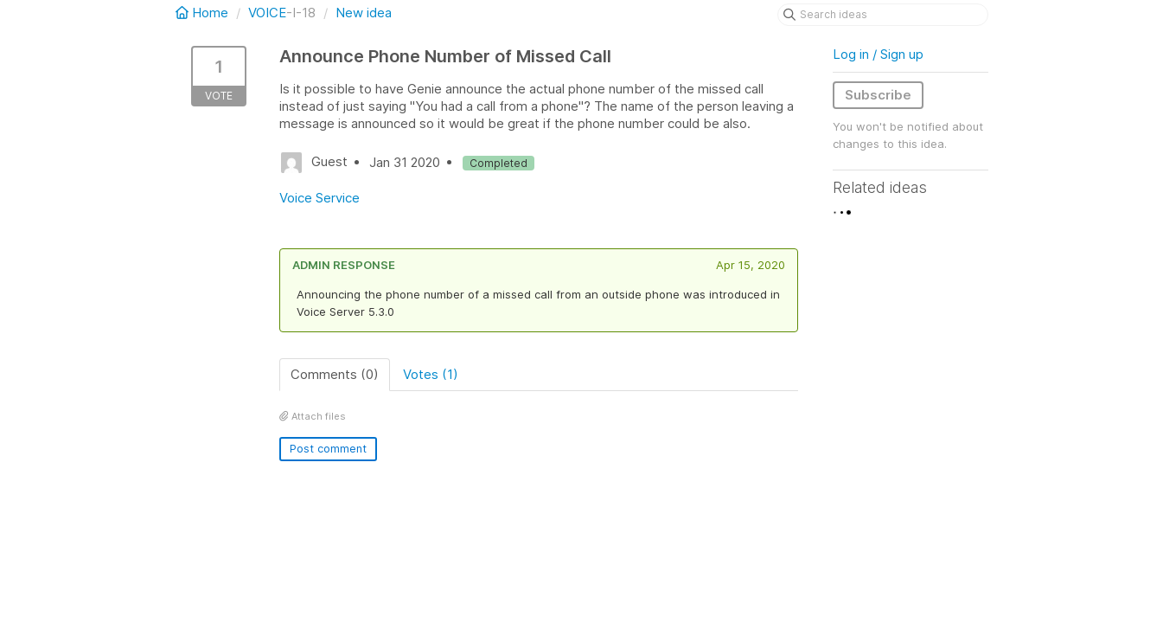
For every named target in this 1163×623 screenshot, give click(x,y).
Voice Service (319, 197)
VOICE (267, 12)
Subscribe (878, 95)
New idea (363, 12)
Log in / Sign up (878, 54)
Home (204, 12)
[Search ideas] (882, 14)
